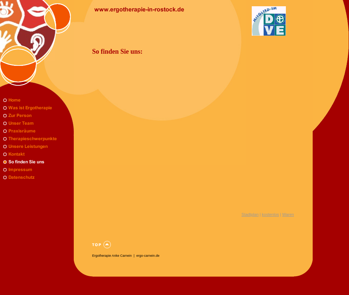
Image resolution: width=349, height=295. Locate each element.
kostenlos (270, 214)
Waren (288, 214)
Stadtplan (249, 214)
